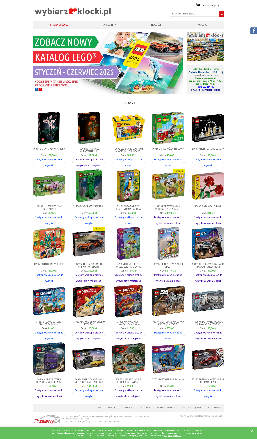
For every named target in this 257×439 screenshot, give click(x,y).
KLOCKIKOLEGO (73, 11)
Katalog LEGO (114, 408)
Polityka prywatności (165, 408)
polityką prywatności (172, 436)
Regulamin (145, 408)
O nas (100, 408)
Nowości (156, 24)
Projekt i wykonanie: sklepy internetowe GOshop (200, 416)
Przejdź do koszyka (197, 5)
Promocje (201, 24)
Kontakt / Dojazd (214, 408)
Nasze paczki (130, 408)
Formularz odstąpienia (190, 408)
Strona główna (59, 24)
